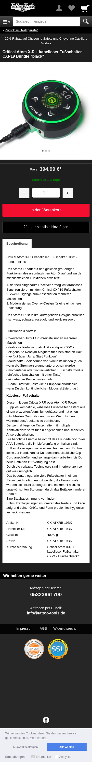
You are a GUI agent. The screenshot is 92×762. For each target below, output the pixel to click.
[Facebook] (46, 720)
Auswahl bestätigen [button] (25, 746)
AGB (43, 628)
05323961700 (46, 594)
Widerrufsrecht (64, 628)
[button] (46, 227)
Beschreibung (17, 243)
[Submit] (86, 21)
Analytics (65, 757)
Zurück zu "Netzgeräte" (21, 30)
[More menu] (59, 8)
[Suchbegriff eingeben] (46, 21)
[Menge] (46, 193)
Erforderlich (43, 757)
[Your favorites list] (71, 8)
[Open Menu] (6, 21)
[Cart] (85, 8)
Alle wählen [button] (66, 746)
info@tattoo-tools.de (46, 613)
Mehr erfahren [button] (39, 738)
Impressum (24, 628)
